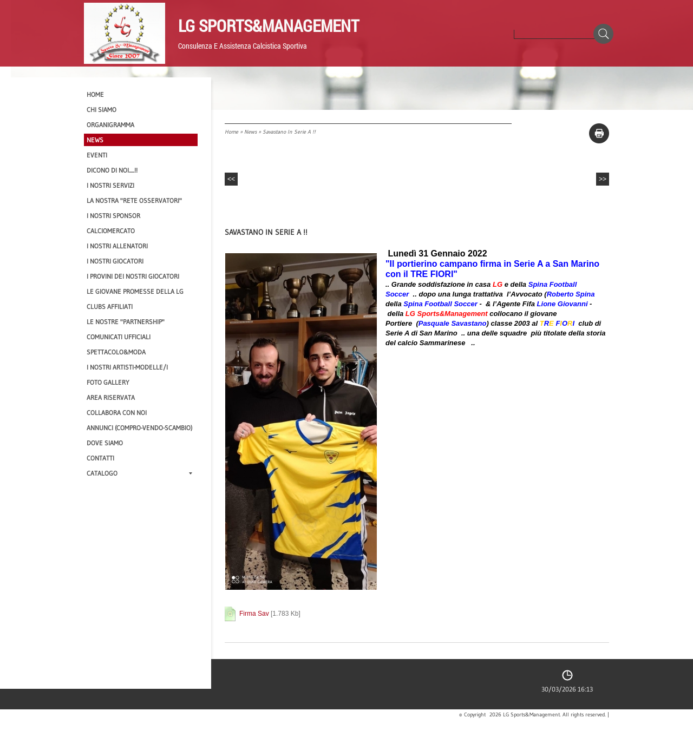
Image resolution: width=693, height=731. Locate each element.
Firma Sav (254, 613)
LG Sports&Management (268, 25)
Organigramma (110, 125)
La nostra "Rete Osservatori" (134, 200)
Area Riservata (111, 397)
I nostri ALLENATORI (117, 246)
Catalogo (139, 473)
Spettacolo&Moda (116, 352)
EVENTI (97, 155)
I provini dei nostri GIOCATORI (133, 276)
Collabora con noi (117, 413)
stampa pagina (599, 133)
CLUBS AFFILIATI (110, 306)
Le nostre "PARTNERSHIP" (126, 322)
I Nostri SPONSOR (113, 216)
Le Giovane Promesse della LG (135, 291)
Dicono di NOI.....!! (112, 170)
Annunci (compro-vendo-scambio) (139, 428)
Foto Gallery (108, 382)
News (250, 131)
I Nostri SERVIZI (110, 185)
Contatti (100, 458)
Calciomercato (111, 231)
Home (231, 131)
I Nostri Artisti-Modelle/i (127, 367)
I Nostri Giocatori (115, 261)
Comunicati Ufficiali (119, 337)
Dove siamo (105, 443)
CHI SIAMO (101, 110)
